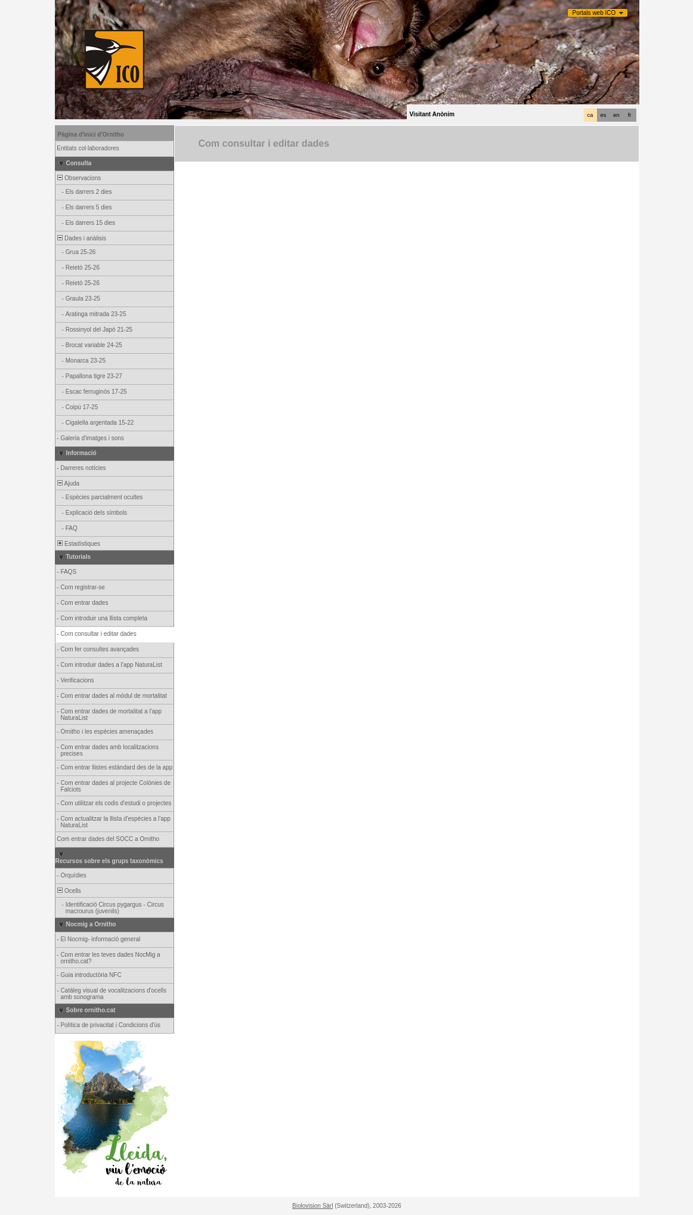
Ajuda (68, 483)
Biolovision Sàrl (312, 1205)
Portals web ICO (594, 13)
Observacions (78, 178)
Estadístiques (78, 543)
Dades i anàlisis (81, 238)
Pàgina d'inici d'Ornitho (91, 134)
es (604, 115)
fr (630, 115)
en (616, 115)
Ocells (68, 891)
